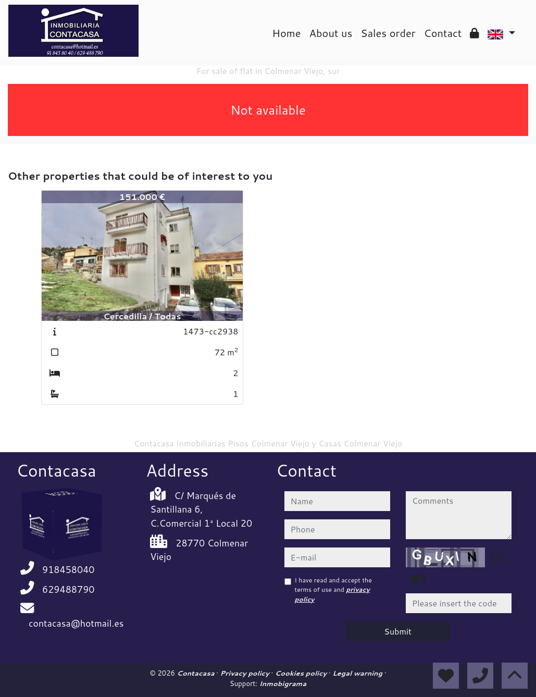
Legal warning (358, 673)
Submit (398, 631)
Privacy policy (245, 673)
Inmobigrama (282, 683)
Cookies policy (302, 673)
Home (286, 33)
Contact (443, 33)
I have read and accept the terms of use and (333, 590)
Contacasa (196, 673)
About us (331, 33)
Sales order (387, 33)
